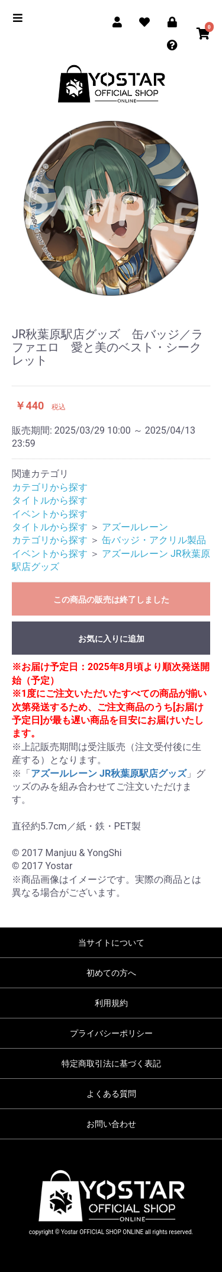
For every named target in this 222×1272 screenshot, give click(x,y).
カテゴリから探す (50, 487)
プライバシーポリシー (111, 1033)
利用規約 (111, 1003)
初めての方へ (111, 973)
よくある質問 (111, 1093)
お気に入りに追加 (111, 638)
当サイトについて (111, 942)
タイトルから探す (50, 500)
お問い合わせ (111, 1124)
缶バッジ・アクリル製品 (154, 540)
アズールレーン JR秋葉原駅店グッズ (108, 773)
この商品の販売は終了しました (111, 599)
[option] (111, 208)
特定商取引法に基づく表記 (111, 1063)
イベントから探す (50, 514)
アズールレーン (135, 527)
